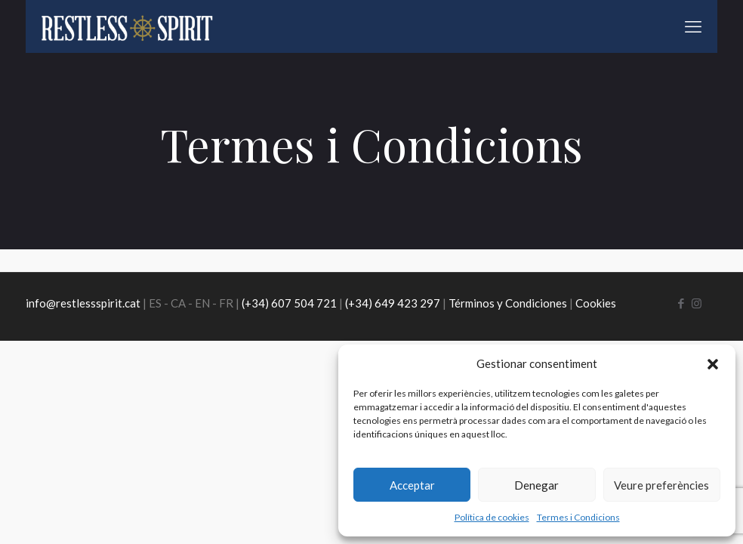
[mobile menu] (693, 26)
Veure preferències (661, 485)
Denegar (536, 485)
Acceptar (412, 485)
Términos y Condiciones (508, 303)
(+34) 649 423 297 (392, 303)
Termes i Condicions (578, 517)
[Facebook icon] (680, 303)
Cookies (595, 303)
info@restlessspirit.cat (83, 303)
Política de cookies (492, 517)
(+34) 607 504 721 (289, 303)
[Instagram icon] (696, 303)
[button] (712, 364)
